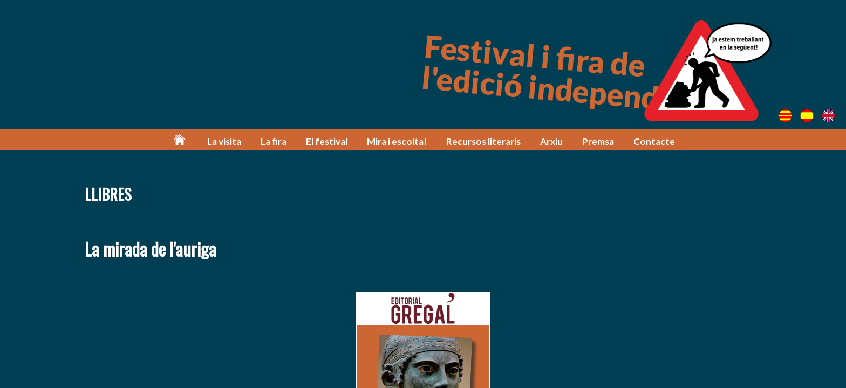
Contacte (654, 141)
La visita (224, 141)
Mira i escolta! (397, 141)
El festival (326, 141)
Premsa (598, 141)
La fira (273, 141)
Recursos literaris (483, 141)
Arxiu (551, 141)
